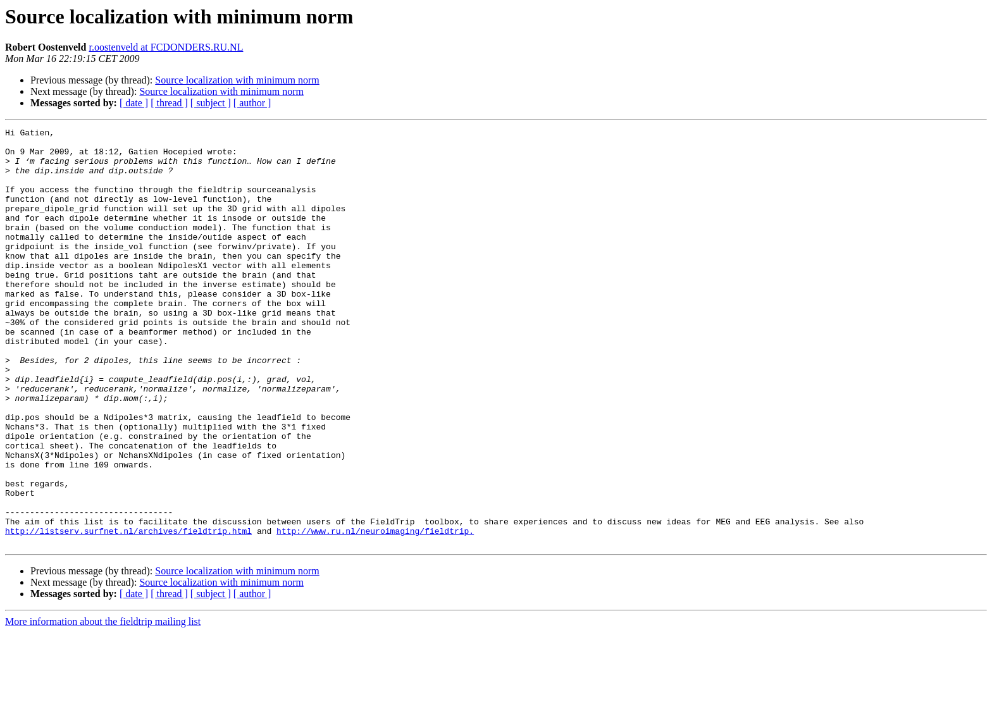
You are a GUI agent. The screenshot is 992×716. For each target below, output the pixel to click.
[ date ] (134, 102)
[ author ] (252, 102)
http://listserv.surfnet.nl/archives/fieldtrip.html (128, 612)
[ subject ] (210, 102)
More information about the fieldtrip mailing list (103, 705)
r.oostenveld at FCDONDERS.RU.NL (166, 47)
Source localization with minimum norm (237, 80)
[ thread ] (169, 102)
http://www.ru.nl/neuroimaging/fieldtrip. (375, 612)
